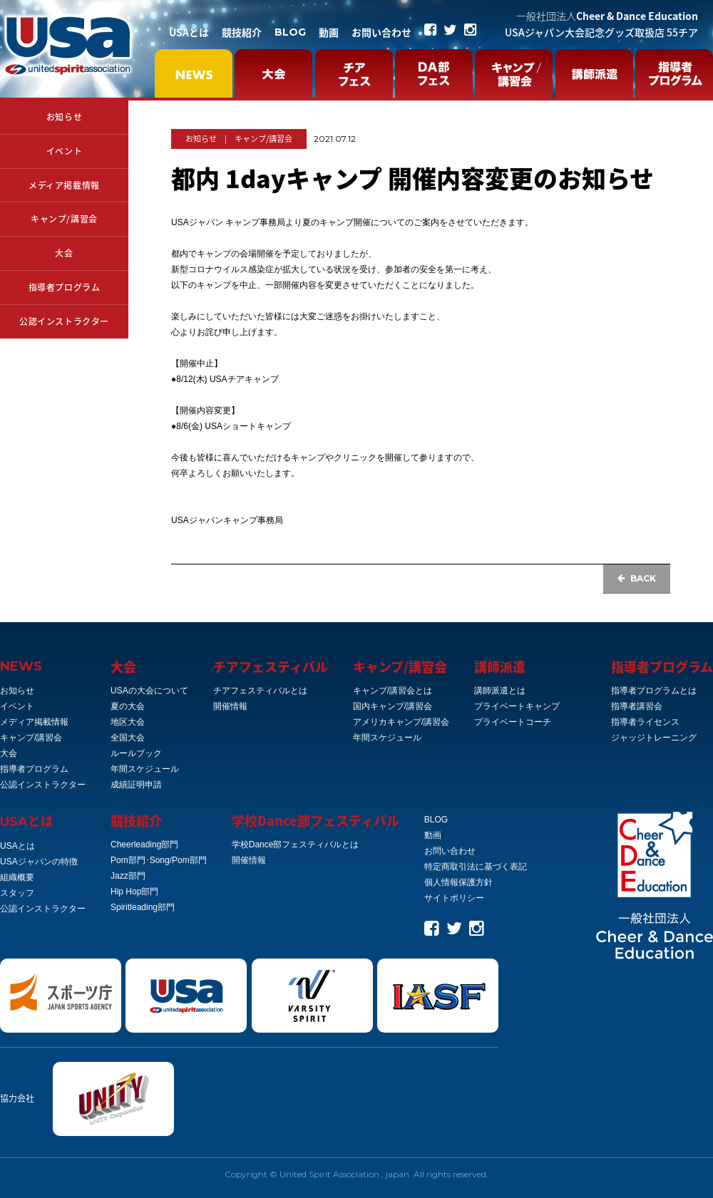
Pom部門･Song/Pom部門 (159, 860)
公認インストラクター (64, 321)
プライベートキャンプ (517, 706)
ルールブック (136, 753)
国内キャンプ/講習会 (392, 706)
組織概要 (17, 877)
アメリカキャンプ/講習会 (401, 722)
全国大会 (128, 738)
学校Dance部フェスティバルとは (295, 845)
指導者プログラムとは (654, 691)
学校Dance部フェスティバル (315, 820)
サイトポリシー (454, 898)
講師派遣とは (499, 691)
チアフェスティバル (270, 666)
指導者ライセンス (645, 722)
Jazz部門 (128, 876)
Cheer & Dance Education (607, 16)
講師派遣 (499, 666)
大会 (64, 253)
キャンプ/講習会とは (392, 691)
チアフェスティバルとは (260, 691)
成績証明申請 (136, 785)
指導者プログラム (65, 287)
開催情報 (230, 706)
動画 (329, 32)
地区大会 (128, 722)
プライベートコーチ (512, 722)
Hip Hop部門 (134, 892)
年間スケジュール (145, 769)
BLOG (290, 32)
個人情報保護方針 (458, 882)
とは (26, 820)
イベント (64, 151)
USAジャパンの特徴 (39, 862)
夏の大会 (128, 706)
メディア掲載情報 (64, 185)
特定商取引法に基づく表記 (475, 867)
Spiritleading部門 (143, 907)
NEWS (21, 666)
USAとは (189, 32)
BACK (636, 578)
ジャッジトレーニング (654, 738)
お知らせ (64, 116)
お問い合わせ (381, 32)
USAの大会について (149, 691)
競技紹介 (242, 32)
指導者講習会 (636, 706)
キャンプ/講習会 (64, 218)
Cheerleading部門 (144, 845)
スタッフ (17, 893)
